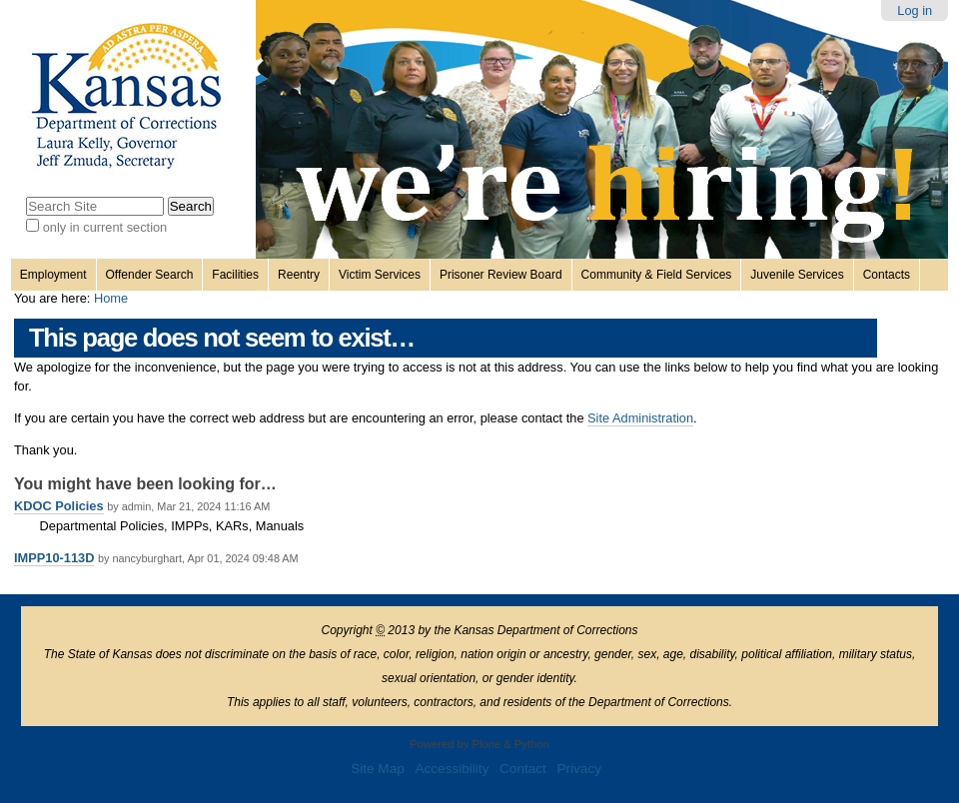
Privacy (578, 768)
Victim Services (380, 275)
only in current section (105, 227)
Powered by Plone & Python (479, 744)
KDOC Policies (59, 505)
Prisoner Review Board (501, 275)
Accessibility (451, 768)
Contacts (886, 275)
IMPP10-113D (54, 557)
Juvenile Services (796, 275)
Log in (914, 10)
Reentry (299, 275)
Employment (53, 275)
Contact (522, 768)
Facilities (235, 275)
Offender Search (150, 275)
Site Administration (640, 417)
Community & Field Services (656, 275)
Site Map (378, 768)
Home (111, 298)
